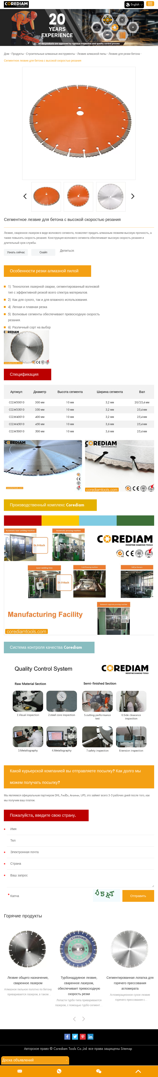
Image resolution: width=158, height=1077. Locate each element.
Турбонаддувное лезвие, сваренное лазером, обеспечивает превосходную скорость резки (79, 986)
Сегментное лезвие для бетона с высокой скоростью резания (42, 60)
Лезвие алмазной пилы (91, 54)
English (134, 4)
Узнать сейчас (16, 252)
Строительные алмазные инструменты (50, 54)
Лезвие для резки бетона (124, 54)
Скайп (43, 252)
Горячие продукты (23, 916)
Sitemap (126, 1048)
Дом (6, 54)
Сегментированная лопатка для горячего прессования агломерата (130, 983)
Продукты (18, 54)
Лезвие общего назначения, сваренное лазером (28, 980)
